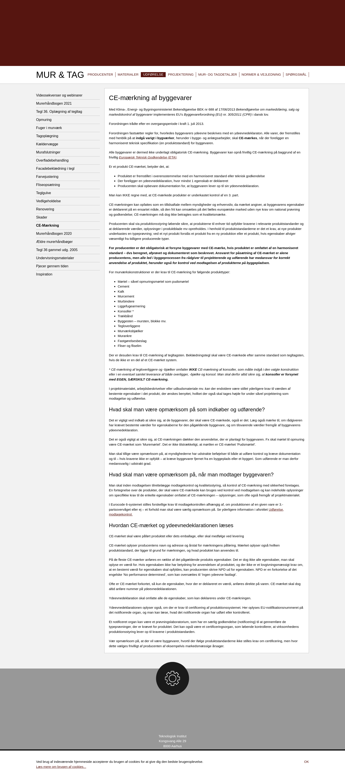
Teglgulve (43, 193)
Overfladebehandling (52, 160)
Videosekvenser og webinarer (59, 95)
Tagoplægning (47, 136)
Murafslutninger (48, 152)
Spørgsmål (296, 74)
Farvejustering (47, 177)
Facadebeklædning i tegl (55, 168)
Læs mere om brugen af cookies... (61, 767)
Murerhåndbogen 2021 (54, 103)
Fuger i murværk (49, 128)
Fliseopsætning (48, 185)
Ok (306, 761)
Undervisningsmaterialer (55, 258)
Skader (41, 217)
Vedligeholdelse (48, 201)
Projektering (181, 74)
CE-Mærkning (47, 225)
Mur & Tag (60, 74)
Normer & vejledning (261, 74)
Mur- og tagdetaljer (217, 74)
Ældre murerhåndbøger (54, 242)
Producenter (100, 74)
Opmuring (43, 120)
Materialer (128, 74)
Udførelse (153, 74)
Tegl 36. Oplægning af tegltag (59, 111)
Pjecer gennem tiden (52, 266)
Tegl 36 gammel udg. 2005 (57, 250)
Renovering (45, 209)
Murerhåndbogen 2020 (54, 233)
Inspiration (44, 274)
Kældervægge (47, 144)
